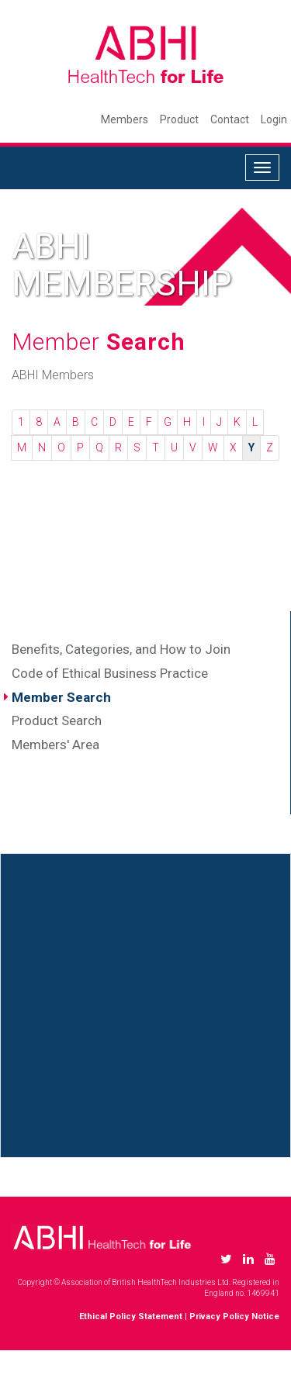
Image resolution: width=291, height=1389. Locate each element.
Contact (229, 119)
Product (179, 119)
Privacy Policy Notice (234, 1316)
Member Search (61, 697)
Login (274, 119)
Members (124, 119)
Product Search (57, 720)
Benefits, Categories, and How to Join (121, 649)
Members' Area (55, 744)
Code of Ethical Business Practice (110, 673)
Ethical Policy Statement (130, 1316)
